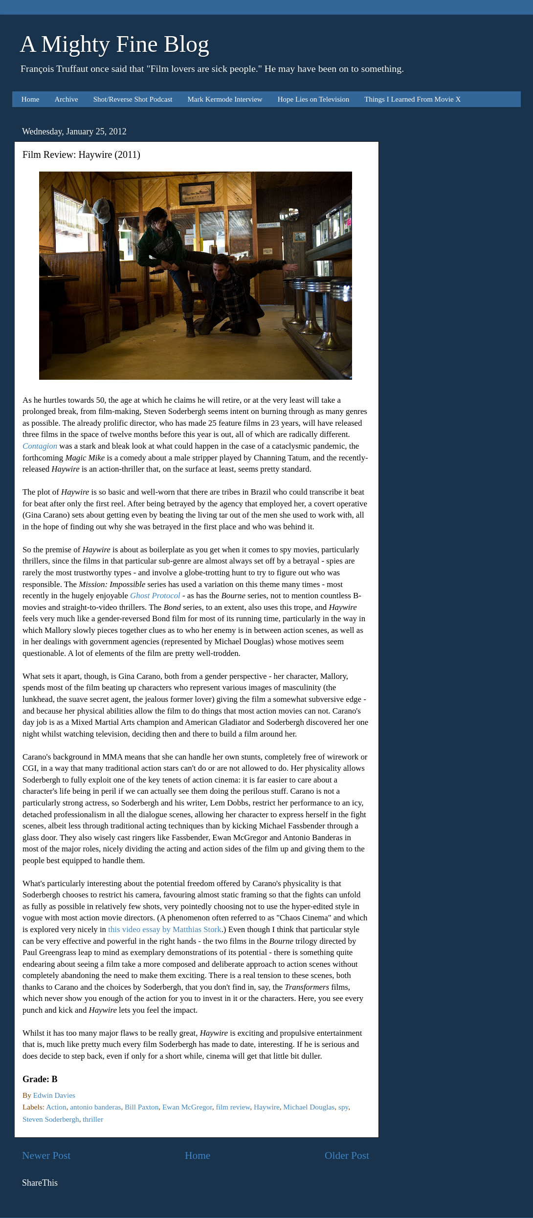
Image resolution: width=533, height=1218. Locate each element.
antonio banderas (95, 1107)
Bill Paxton (141, 1107)
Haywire (267, 1107)
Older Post (347, 1155)
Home (31, 99)
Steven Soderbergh (50, 1119)
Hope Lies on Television (314, 99)
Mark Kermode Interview (224, 99)
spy (343, 1107)
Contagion (39, 446)
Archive (66, 99)
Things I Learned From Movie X (412, 99)
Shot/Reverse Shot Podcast (133, 99)
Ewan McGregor (187, 1107)
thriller (93, 1119)
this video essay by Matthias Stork (164, 929)
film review (233, 1107)
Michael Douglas (308, 1107)
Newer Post (46, 1155)
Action (56, 1107)
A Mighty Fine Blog (114, 44)
